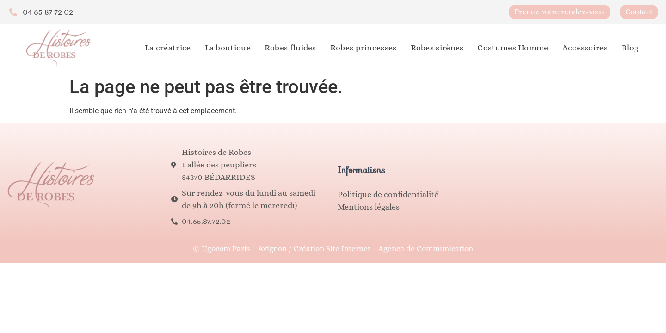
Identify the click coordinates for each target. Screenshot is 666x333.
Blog (630, 47)
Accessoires (585, 47)
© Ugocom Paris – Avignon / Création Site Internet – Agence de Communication (333, 248)
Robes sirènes (437, 47)
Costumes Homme (512, 47)
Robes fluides (290, 47)
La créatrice (168, 47)
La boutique (228, 47)
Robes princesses (363, 47)
